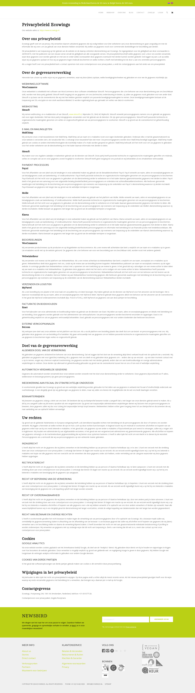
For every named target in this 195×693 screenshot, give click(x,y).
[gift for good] (113, 668)
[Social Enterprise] (159, 662)
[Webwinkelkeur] (150, 670)
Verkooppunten (29, 663)
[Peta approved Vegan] (151, 647)
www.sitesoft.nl (75, 114)
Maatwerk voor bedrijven (34, 670)
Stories (25, 654)
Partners (26, 667)
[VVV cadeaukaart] (105, 668)
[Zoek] (167, 12)
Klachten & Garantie (72, 658)
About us (26, 651)
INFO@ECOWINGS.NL (95, 684)
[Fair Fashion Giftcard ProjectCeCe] (105, 675)
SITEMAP (108, 684)
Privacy (65, 667)
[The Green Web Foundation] (151, 654)
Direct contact (29, 658)
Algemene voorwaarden (73, 663)
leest (74, 625)
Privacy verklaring (131, 627)
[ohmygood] (121, 668)
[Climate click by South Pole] (148, 663)
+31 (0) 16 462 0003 (78, 684)
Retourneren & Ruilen (72, 654)
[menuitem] (101, 12)
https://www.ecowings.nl (49, 30)
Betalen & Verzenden (72, 651)
